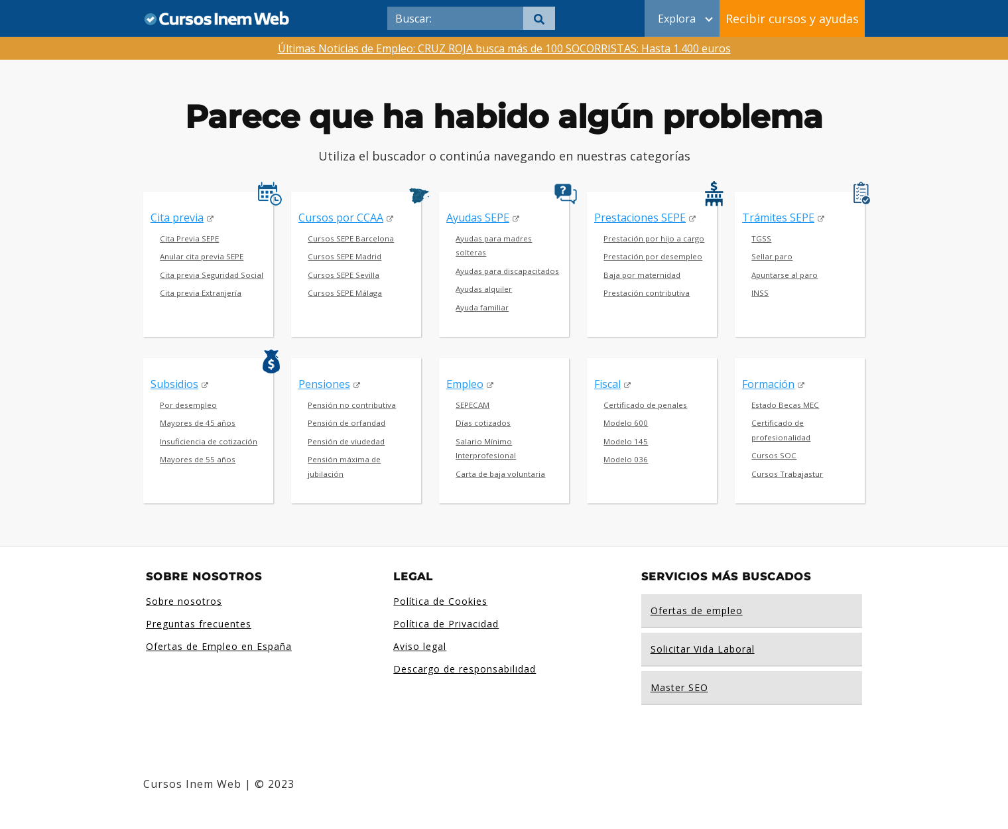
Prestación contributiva (646, 293)
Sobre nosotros (184, 601)
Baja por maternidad (641, 275)
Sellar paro (771, 256)
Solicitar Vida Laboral (703, 649)
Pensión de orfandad (346, 423)
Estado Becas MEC (785, 405)
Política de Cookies (440, 601)
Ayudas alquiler (484, 289)
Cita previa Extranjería (200, 293)
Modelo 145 (625, 441)
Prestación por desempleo (652, 256)
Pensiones (324, 384)
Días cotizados (483, 423)
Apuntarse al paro (784, 275)
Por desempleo (188, 405)
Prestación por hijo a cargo (653, 238)
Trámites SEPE (778, 217)
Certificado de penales (645, 405)
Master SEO (679, 687)
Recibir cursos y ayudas (792, 19)
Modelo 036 (625, 459)
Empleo (464, 384)
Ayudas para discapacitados (507, 271)
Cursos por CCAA (340, 217)
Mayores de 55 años (197, 459)
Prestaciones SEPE (640, 217)
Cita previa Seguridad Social (211, 275)
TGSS (761, 238)
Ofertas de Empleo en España (219, 646)
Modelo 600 (625, 423)
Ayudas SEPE (477, 217)
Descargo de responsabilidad (464, 669)
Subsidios (174, 384)
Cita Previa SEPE (189, 238)
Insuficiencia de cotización (208, 441)
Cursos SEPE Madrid (344, 256)
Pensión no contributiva (352, 405)
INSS (760, 293)
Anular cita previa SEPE (201, 256)
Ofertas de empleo (697, 610)
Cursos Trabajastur (787, 474)
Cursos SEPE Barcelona (351, 238)
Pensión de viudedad (346, 441)
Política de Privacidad (446, 623)
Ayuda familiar (482, 307)
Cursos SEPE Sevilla (343, 275)
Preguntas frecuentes (198, 623)
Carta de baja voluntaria (500, 474)
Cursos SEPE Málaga (345, 293)
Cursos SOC (773, 455)
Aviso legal (419, 646)
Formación (768, 384)
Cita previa (177, 217)
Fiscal (607, 384)
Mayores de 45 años (197, 423)
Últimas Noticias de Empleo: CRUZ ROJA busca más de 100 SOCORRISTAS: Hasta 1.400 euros (504, 48)
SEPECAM (472, 405)
